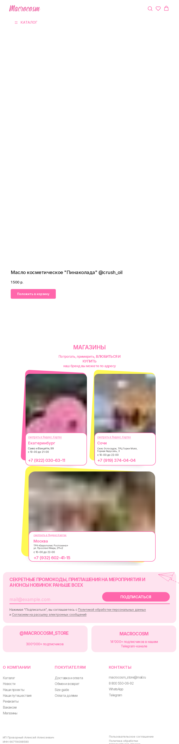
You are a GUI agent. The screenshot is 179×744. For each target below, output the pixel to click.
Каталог (8, 674)
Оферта (110, 741)
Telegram (111, 690)
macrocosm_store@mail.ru (123, 673)
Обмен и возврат (65, 680)
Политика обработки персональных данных (120, 736)
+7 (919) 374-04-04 (113, 460)
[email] (48, 598)
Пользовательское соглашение (126, 730)
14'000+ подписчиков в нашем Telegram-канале (129, 641)
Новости (9, 680)
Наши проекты (13, 685)
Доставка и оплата (66, 674)
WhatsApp (112, 685)
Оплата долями (64, 691)
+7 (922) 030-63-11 (43, 460)
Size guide (60, 685)
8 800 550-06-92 (117, 679)
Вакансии (9, 702)
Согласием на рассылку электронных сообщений (60, 613)
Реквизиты (10, 697)
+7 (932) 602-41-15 (48, 557)
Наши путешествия (16, 691)
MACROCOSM (129, 631)
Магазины (10, 708)
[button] (150, 8)
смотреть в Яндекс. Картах (42, 437)
